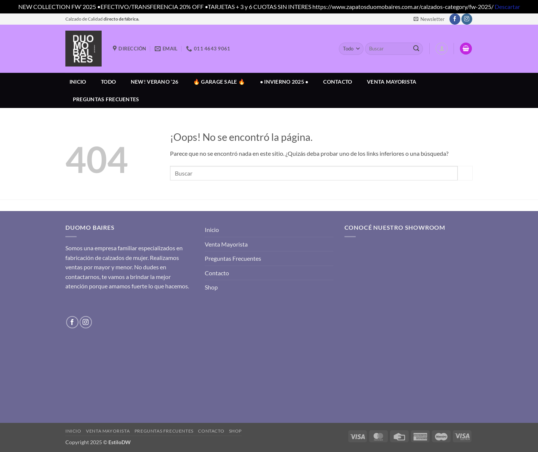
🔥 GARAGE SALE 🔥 (219, 81)
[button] (429, 19)
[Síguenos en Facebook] (454, 19)
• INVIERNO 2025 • (284, 81)
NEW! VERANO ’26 (154, 81)
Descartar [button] (507, 6)
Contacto (337, 81)
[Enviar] (416, 48)
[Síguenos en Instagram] (466, 19)
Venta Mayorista (391, 81)
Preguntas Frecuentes (106, 99)
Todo (108, 81)
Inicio (77, 81)
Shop (211, 287)
